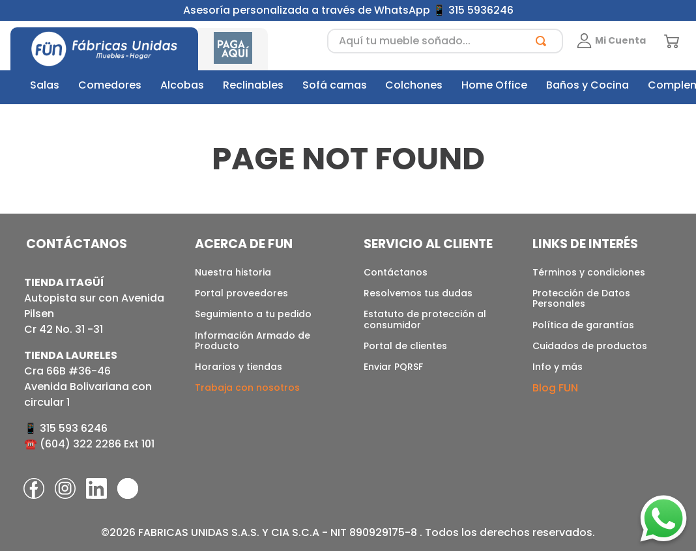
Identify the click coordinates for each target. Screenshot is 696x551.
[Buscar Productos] (543, 41)
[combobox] (445, 41)
